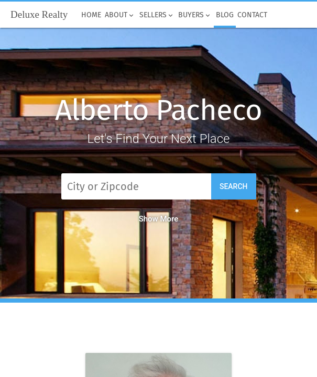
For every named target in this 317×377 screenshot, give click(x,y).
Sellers (157, 15)
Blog (225, 15)
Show (159, 218)
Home (91, 15)
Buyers (195, 15)
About (120, 15)
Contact (253, 15)
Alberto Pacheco (158, 110)
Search (233, 186)
